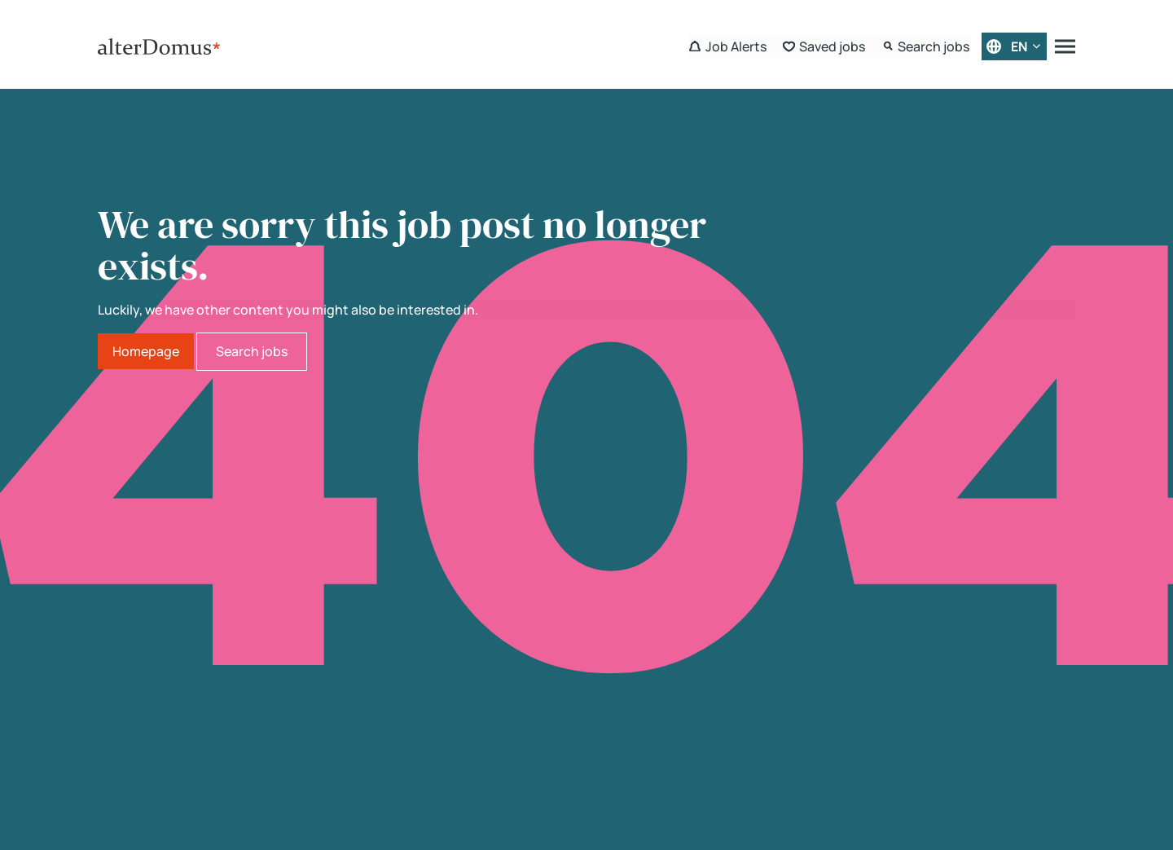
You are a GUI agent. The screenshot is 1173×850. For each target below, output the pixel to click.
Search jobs (252, 351)
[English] (1014, 46)
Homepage (145, 351)
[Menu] (1065, 46)
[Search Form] (925, 46)
